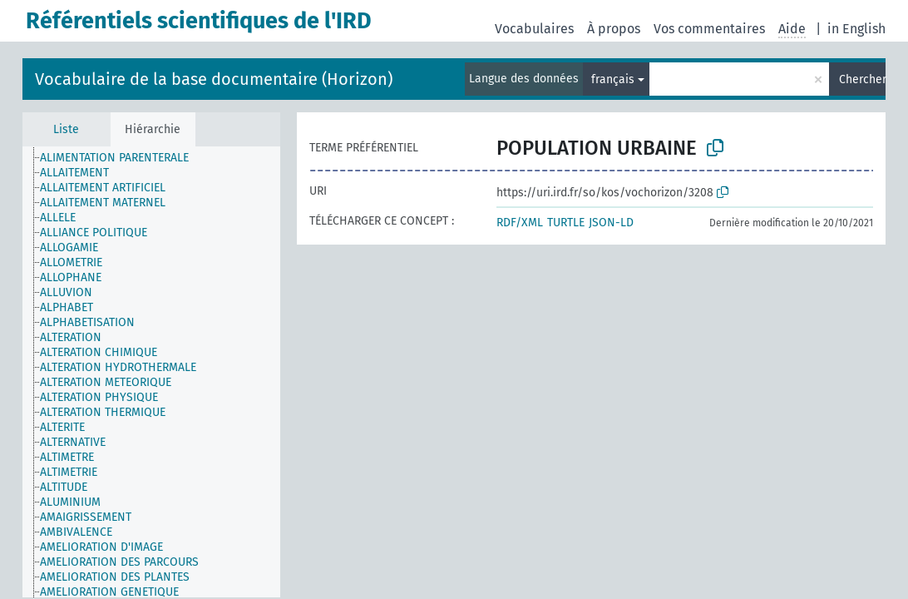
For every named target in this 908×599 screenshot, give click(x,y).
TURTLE (566, 222)
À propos (613, 29)
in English (856, 29)
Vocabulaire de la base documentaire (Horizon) (213, 79)
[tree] (151, 371)
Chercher (862, 79)
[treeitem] (121, 158)
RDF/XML (519, 222)
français (612, 79)
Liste (66, 129)
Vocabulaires (534, 29)
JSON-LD (611, 222)
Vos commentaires (709, 29)
